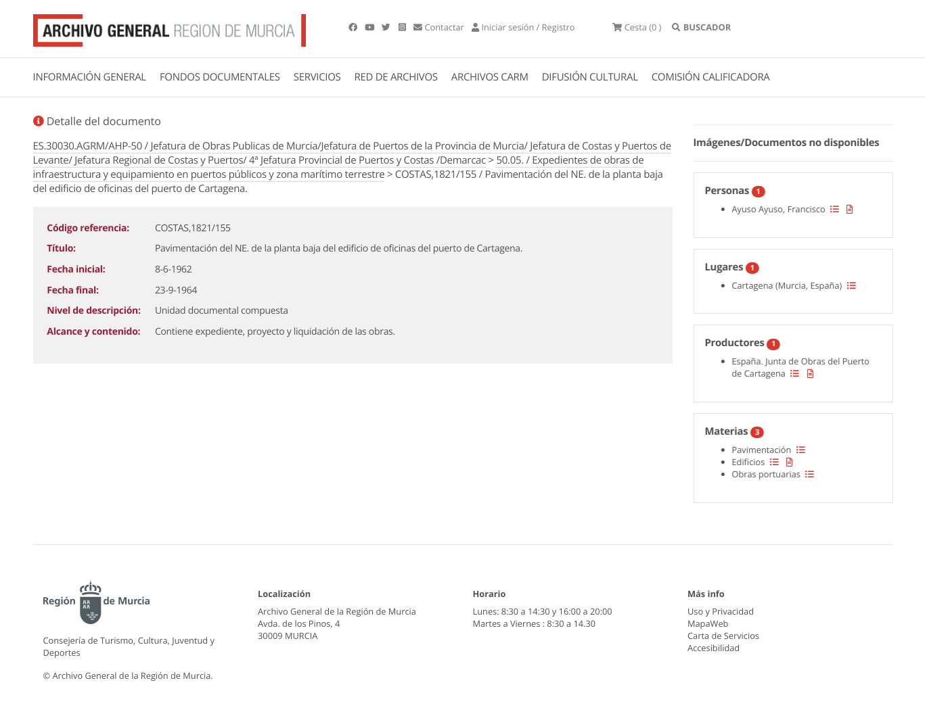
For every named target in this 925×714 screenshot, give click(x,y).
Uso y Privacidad (720, 611)
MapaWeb (707, 623)
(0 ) (636, 27)
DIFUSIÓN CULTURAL (590, 77)
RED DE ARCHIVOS (396, 77)
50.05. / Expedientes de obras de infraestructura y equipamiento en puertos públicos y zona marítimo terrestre (338, 167)
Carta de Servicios (723, 635)
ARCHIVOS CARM (489, 77)
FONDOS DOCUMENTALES (220, 77)
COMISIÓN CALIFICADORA (711, 77)
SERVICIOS (317, 77)
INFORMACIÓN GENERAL (89, 77)
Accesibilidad (713, 648)
